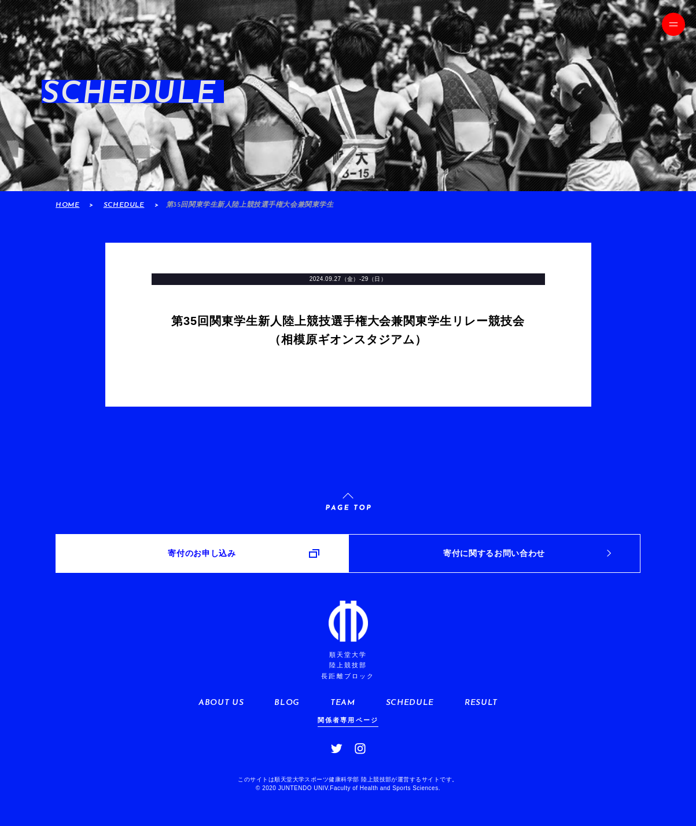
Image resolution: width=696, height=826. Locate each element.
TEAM (342, 703)
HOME (67, 205)
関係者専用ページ (348, 720)
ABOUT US (221, 703)
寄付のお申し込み (201, 553)
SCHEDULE (124, 205)
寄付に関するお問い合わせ (494, 553)
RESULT (481, 703)
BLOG (287, 703)
